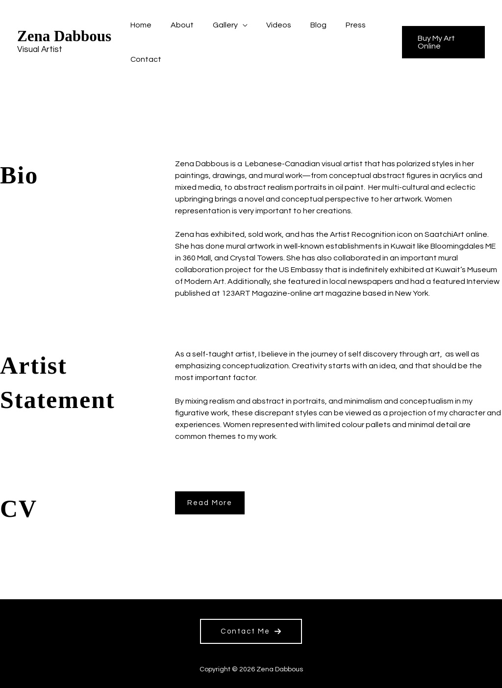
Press (337, 25)
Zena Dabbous (64, 36)
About (177, 25)
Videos (267, 25)
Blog (304, 25)
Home (139, 25)
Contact (144, 59)
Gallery (216, 25)
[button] (441, 42)
